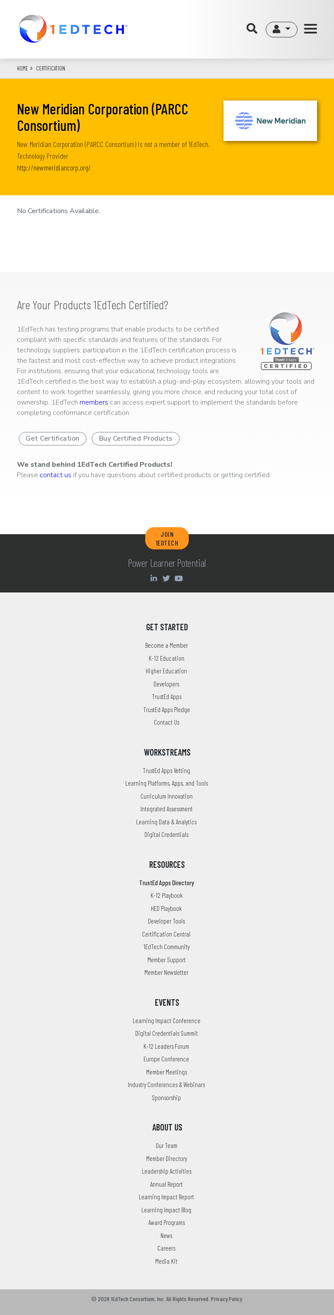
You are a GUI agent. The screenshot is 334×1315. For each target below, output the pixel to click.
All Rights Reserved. (188, 1298)
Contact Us (166, 722)
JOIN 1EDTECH (167, 538)
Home (22, 68)
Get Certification (53, 438)
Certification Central (166, 934)
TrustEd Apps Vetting (166, 770)
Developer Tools (166, 921)
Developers (166, 684)
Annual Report (166, 1184)
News (166, 1235)
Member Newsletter (166, 972)
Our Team (166, 1145)
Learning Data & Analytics (166, 822)
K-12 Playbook (166, 895)
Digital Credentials (166, 834)
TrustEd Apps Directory (166, 883)
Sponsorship (166, 1097)
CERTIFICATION (50, 68)
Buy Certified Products (136, 438)
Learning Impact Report (166, 1197)
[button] (281, 29)
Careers (166, 1248)
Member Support (166, 960)
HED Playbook (166, 908)
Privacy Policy (226, 1298)
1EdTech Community (167, 946)
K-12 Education (166, 658)
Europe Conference (166, 1059)
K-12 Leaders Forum (166, 1046)
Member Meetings (166, 1072)
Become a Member (166, 645)
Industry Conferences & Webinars (166, 1084)
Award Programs (166, 1222)
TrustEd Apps (166, 696)
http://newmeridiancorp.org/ (54, 167)
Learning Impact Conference (166, 1020)
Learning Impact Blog (166, 1210)
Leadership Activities (166, 1171)
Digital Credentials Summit (166, 1033)
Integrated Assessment (166, 809)
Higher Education (166, 671)
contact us (55, 475)
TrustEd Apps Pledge (166, 709)
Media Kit (166, 1261)
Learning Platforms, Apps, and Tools (166, 783)
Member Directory (166, 1158)
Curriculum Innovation (166, 796)
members (94, 402)
